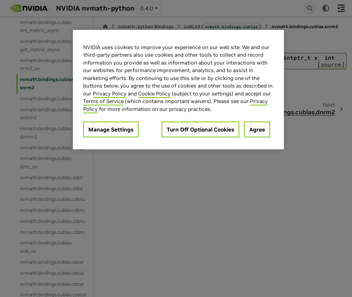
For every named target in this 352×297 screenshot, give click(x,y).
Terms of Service (103, 101)
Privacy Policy (109, 93)
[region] (178, 90)
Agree (257, 129)
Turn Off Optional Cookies (200, 129)
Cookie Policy (154, 93)
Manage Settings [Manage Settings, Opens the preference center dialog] (110, 129)
